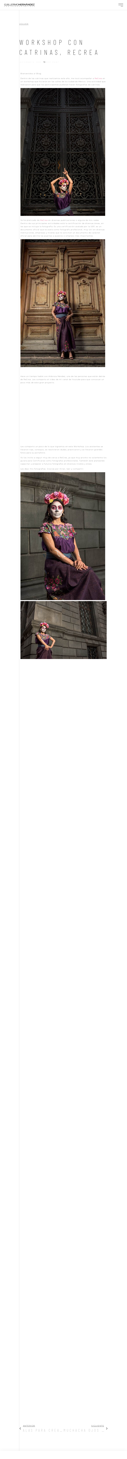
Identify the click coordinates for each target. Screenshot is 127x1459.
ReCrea (98, 78)
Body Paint (52, 62)
